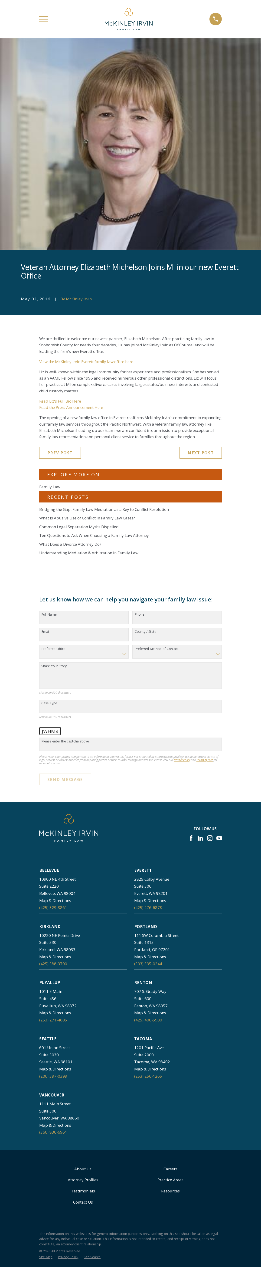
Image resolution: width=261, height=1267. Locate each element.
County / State (145, 632)
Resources (170, 1191)
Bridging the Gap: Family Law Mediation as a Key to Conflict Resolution (104, 509)
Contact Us (83, 1202)
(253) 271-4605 (53, 1020)
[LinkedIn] (200, 838)
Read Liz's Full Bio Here (60, 401)
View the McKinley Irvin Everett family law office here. (86, 361)
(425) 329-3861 (53, 907)
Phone (139, 615)
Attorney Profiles (83, 1179)
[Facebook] (191, 838)
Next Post (201, 453)
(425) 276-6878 (148, 907)
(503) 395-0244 (148, 963)
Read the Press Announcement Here (71, 407)
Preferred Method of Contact (157, 649)
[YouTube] (219, 838)
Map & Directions (55, 900)
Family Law (49, 486)
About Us (82, 1169)
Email (45, 632)
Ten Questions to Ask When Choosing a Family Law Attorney (94, 535)
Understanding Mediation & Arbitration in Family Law (88, 552)
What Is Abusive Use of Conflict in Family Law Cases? (87, 518)
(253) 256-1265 (148, 1076)
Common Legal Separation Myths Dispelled (79, 526)
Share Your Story (54, 666)
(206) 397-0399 (53, 1076)
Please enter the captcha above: (65, 741)
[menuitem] (45, 1257)
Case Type (49, 703)
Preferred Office (53, 649)
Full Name (49, 615)
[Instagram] (210, 838)
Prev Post (60, 453)
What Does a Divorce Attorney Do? (70, 544)
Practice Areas (170, 1179)
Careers (170, 1169)
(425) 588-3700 (53, 963)
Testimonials (83, 1191)
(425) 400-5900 (148, 1020)
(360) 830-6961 (53, 1132)
